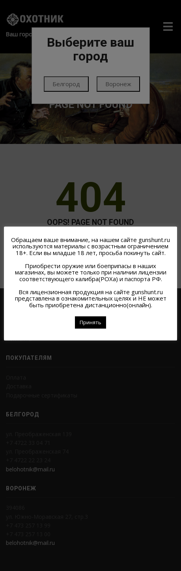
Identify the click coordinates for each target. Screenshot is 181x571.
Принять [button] (90, 322)
